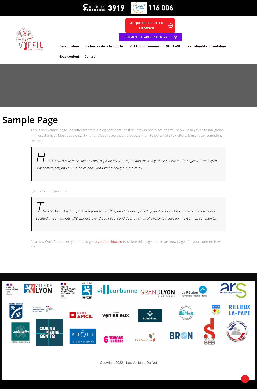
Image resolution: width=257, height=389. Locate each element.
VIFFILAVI (173, 46)
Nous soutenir (69, 56)
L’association (69, 46)
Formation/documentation (206, 46)
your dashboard (110, 241)
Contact (90, 56)
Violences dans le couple (104, 46)
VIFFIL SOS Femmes (145, 46)
